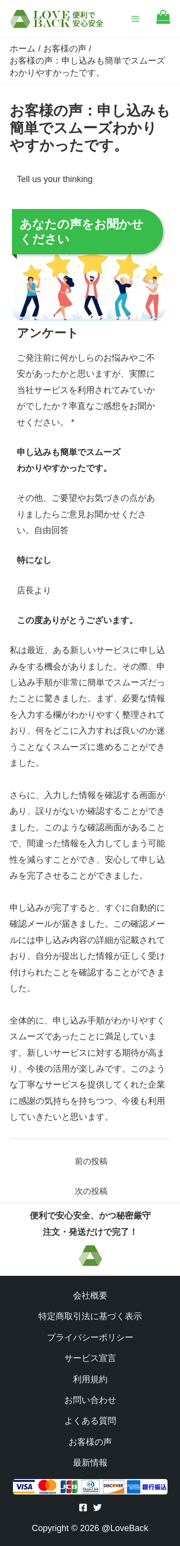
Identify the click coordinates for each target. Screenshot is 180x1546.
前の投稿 (91, 1161)
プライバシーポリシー (90, 1337)
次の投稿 (91, 1191)
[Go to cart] (163, 21)
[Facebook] (83, 1507)
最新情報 (90, 1462)
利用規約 (90, 1379)
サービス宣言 (90, 1358)
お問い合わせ (90, 1400)
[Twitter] (97, 1507)
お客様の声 (90, 1442)
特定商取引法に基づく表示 (90, 1316)
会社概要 (90, 1295)
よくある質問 (90, 1421)
